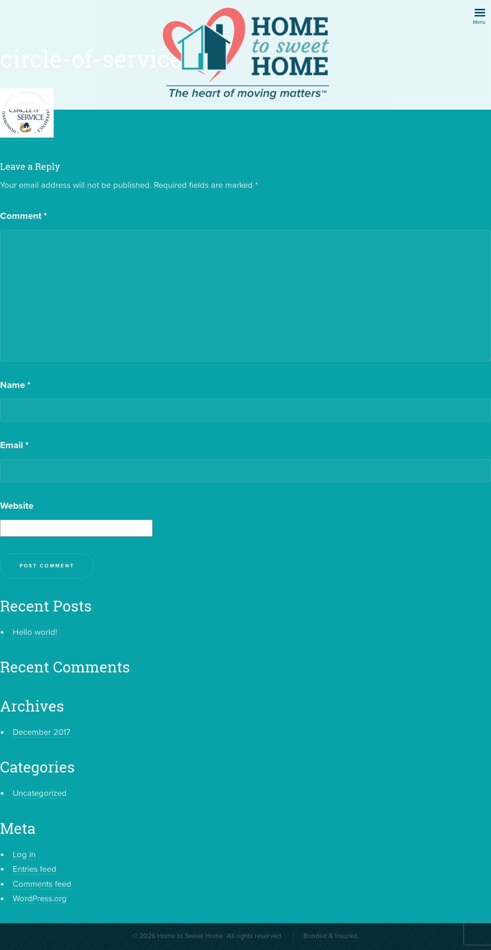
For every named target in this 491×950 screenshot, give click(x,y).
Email (14, 445)
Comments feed (42, 884)
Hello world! (35, 632)
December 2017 (41, 732)
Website (16, 505)
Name (15, 385)
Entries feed (34, 869)
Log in (24, 855)
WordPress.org (40, 899)
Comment (23, 216)
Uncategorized (40, 793)
